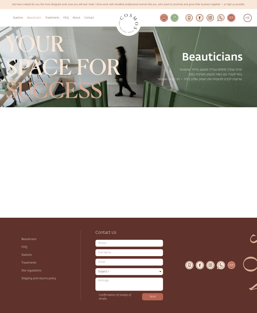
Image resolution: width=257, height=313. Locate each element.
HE (248, 17)
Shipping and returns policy (38, 278)
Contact (89, 17)
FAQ (66, 17)
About (76, 17)
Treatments (52, 17)
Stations (18, 17)
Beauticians (34, 17)
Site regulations (31, 270)
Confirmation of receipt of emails (115, 297)
